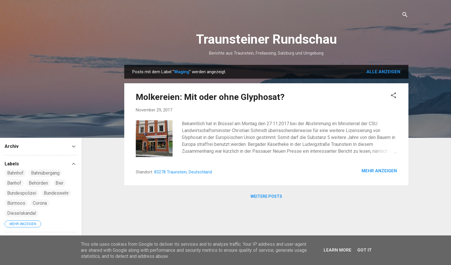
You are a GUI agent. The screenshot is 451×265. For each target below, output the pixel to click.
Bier (60, 183)
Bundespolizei (21, 193)
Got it (364, 250)
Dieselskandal (21, 213)
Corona (40, 203)
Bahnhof (15, 173)
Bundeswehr (56, 193)
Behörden (38, 183)
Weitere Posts (266, 196)
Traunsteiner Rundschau (266, 39)
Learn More (337, 250)
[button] (393, 96)
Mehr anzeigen (379, 170)
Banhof (14, 183)
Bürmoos (16, 203)
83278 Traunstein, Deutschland (183, 172)
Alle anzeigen (383, 71)
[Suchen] (405, 15)
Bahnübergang (45, 173)
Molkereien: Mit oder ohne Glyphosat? (210, 97)
